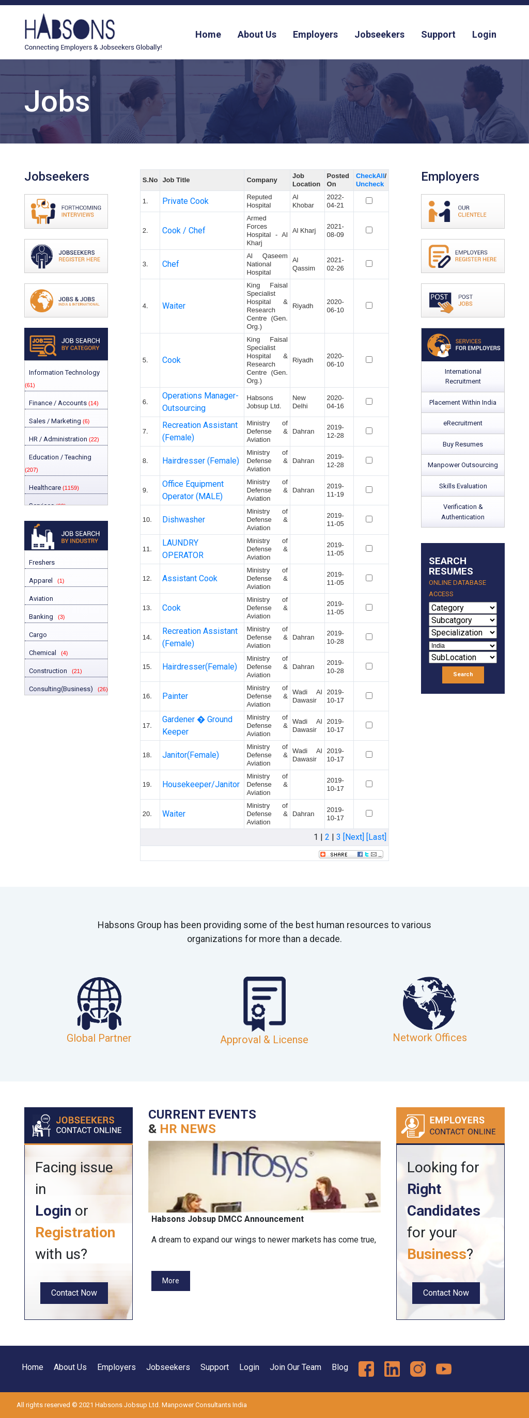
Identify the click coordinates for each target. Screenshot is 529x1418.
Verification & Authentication (463, 512)
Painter (175, 696)
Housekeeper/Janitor (201, 784)
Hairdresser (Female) (200, 461)
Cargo (37, 635)
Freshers (41, 562)
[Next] (353, 837)
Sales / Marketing (58, 421)
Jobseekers (379, 34)
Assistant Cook (189, 578)
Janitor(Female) (190, 755)
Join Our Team (295, 1367)
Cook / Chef (184, 230)
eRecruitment (463, 423)
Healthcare (53, 487)
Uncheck (370, 184)
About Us (257, 34)
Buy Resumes (463, 444)
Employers (315, 34)
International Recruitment (463, 377)
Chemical (41, 653)
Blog (340, 1367)
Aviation (40, 598)
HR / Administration (63, 439)
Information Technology (62, 378)
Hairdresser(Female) (199, 667)
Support (438, 34)
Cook (171, 360)
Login (484, 34)
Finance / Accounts (63, 403)
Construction (47, 671)
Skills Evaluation (463, 486)
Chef (170, 264)
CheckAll (370, 176)
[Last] (376, 837)
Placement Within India (462, 402)
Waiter (173, 306)
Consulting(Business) (60, 689)
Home (208, 34)
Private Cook (185, 201)
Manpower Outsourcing (463, 465)
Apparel (40, 580)
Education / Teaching (58, 463)
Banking (40, 616)
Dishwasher (183, 519)
